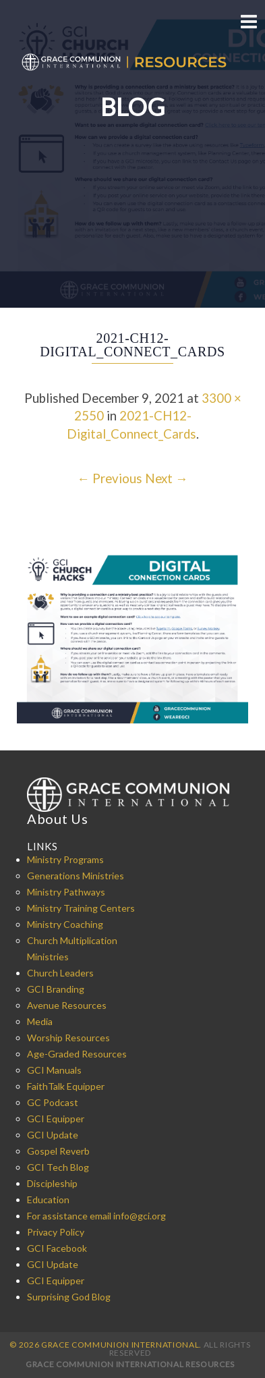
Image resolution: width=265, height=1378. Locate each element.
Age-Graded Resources (77, 1053)
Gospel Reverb (58, 1151)
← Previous (109, 478)
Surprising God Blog (69, 1296)
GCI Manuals (54, 1070)
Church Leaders (60, 973)
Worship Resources (68, 1037)
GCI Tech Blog (58, 1167)
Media (40, 1021)
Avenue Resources (67, 1005)
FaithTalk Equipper (66, 1086)
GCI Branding (55, 989)
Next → (166, 478)
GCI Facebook (57, 1248)
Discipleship (52, 1183)
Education (48, 1199)
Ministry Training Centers (81, 908)
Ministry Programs (65, 859)
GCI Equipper (55, 1118)
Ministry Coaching (65, 924)
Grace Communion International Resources (130, 1364)
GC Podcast (52, 1102)
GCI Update (52, 1134)
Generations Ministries (75, 875)
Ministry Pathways (66, 892)
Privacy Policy (55, 1232)
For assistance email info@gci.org (96, 1215)
